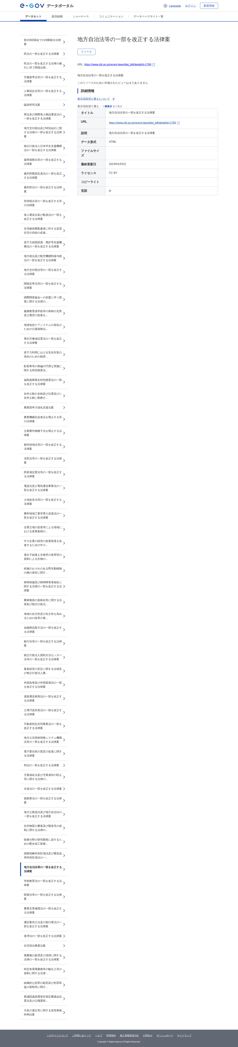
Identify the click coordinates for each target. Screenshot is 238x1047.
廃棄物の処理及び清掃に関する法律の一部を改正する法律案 (43, 957)
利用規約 (111, 1035)
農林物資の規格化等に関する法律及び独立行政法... (43, 602)
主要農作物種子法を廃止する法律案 (43, 432)
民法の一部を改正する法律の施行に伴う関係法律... (43, 65)
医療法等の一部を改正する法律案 (43, 896)
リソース (86, 51)
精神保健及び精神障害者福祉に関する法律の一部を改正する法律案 (43, 586)
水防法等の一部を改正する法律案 (43, 460)
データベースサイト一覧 (148, 16)
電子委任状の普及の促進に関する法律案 (43, 753)
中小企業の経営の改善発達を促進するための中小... (43, 543)
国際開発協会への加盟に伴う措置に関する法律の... (43, 299)
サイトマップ (184, 1035)
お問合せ (147, 1035)
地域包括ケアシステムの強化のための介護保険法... (43, 326)
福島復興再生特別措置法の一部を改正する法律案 (43, 382)
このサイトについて (57, 1035)
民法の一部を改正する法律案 (41, 53)
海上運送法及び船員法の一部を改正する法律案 (43, 216)
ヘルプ (98, 1035)
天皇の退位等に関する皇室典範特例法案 (43, 1012)
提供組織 (57, 16)
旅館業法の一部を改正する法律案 (43, 800)
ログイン (190, 5)
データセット (33, 16)
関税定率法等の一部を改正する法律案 (43, 285)
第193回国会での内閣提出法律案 (42, 42)
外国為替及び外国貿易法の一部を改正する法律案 (43, 684)
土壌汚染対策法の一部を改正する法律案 (43, 712)
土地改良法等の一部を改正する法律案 (43, 501)
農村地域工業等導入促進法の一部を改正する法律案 (43, 515)
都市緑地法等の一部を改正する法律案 (43, 446)
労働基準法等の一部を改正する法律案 (43, 79)
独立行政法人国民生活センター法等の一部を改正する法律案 (43, 657)
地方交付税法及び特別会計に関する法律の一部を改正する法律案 (43, 132)
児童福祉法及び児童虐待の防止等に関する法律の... (43, 776)
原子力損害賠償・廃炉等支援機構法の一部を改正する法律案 (43, 244)
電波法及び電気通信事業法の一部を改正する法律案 (43, 488)
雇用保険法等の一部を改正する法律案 (43, 161)
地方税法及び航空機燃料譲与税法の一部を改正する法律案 (43, 258)
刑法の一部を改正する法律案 (41, 765)
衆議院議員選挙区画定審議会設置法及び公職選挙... (43, 998)
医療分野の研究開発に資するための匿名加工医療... (43, 841)
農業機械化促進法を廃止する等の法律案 (43, 419)
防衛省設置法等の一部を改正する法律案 (43, 474)
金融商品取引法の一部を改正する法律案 (43, 629)
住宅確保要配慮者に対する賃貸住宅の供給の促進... (43, 230)
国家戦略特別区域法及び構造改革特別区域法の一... (43, 855)
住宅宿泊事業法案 (35, 945)
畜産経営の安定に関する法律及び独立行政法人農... (43, 670)
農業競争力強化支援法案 (39, 407)
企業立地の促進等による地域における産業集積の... (43, 529)
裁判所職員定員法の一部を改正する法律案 (43, 175)
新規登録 (209, 5)
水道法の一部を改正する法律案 (43, 788)
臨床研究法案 (32, 104)
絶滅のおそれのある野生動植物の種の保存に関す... (43, 570)
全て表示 (117, 106)
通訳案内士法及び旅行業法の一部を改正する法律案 (43, 924)
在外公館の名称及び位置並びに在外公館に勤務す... (43, 395)
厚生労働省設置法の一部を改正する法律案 (43, 340)
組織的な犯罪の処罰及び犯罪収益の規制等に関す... (43, 984)
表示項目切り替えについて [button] (96, 98)
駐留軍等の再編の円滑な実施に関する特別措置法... (43, 368)
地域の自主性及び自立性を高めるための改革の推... (43, 615)
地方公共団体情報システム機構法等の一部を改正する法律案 (43, 739)
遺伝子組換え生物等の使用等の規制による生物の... (43, 556)
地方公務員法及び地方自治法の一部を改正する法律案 (43, 814)
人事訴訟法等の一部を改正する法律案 (43, 93)
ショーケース (81, 16)
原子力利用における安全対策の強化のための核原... (43, 354)
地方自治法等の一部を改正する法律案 (43, 869)
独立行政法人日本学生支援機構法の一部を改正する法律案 (43, 148)
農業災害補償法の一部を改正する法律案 (43, 910)
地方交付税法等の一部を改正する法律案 (43, 271)
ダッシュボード (165, 1035)
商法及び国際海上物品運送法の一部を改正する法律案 (43, 116)
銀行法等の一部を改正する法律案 (43, 643)
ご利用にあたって (81, 1035)
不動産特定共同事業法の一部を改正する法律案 (43, 726)
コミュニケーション (111, 16)
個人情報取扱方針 (129, 1035)
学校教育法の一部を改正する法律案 (43, 882)
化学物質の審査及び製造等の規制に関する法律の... (43, 827)
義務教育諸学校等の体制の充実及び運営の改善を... (43, 313)
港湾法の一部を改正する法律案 (43, 936)
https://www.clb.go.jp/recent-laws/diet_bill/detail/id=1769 (117, 64)
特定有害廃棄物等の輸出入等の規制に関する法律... (43, 971)
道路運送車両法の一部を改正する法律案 (43, 698)
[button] (172, 6)
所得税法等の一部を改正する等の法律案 (43, 203)
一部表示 (107, 106)
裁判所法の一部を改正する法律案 (43, 189)
